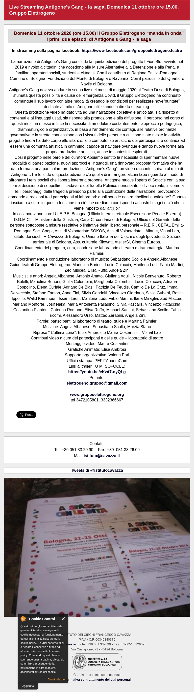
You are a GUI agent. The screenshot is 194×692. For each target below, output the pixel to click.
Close (63, 618)
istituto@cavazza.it (102, 456)
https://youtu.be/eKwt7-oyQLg (97, 372)
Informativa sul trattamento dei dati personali (97, 679)
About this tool (56, 679)
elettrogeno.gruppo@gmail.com (96, 383)
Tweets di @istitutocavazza (97, 470)
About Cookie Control (23, 618)
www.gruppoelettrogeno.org (97, 394)
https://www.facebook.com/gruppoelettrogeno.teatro (132, 50)
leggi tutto (28, 685)
